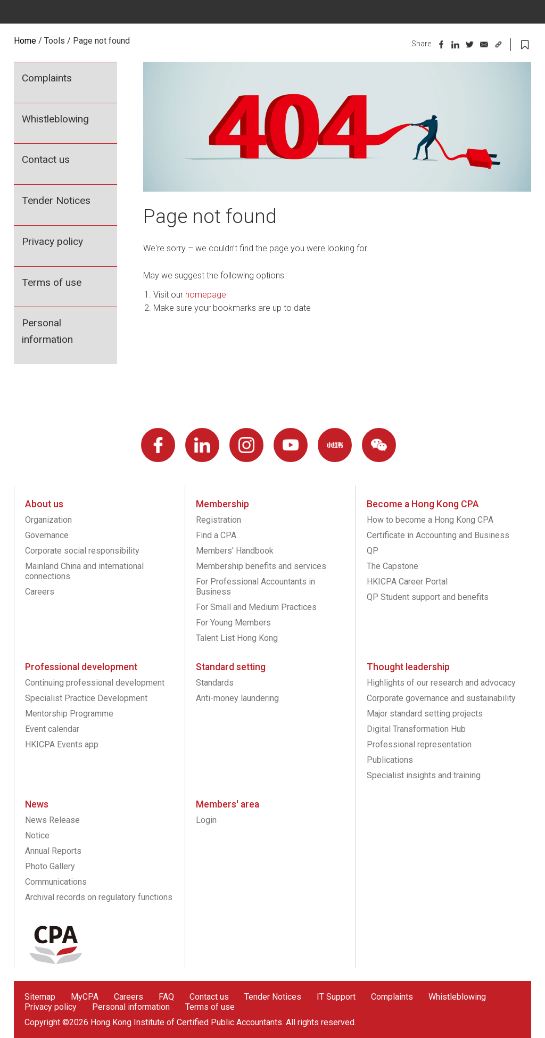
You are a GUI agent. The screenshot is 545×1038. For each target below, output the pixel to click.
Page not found (101, 41)
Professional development (81, 667)
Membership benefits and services (261, 566)
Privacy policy (52, 241)
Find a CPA (216, 535)
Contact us (46, 159)
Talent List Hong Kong (237, 638)
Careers (39, 592)
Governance (47, 535)
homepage (205, 295)
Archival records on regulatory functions (98, 897)
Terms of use (51, 282)
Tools (54, 41)
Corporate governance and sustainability (441, 698)
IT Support (336, 997)
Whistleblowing (55, 119)
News (36, 804)
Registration (218, 520)
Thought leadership (408, 667)
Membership (222, 504)
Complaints (47, 78)
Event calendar (52, 729)
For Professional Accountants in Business (255, 586)
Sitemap (39, 997)
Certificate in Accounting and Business (438, 535)
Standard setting (231, 667)
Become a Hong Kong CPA (423, 504)
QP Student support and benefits (428, 597)
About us (44, 504)
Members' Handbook (235, 551)
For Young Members (233, 622)
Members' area (227, 804)
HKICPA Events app (61, 744)
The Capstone (392, 566)
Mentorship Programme (69, 714)
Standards (215, 683)
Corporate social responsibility (82, 551)
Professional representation (419, 744)
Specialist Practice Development (86, 698)
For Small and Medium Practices (256, 607)
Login (206, 820)
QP (372, 551)
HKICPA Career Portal (407, 581)
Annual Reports (53, 851)
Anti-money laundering (237, 698)
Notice (37, 835)
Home (25, 41)
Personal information (47, 331)
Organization (48, 520)
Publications (390, 760)
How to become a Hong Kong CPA (430, 520)
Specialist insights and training (424, 775)
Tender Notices (56, 200)
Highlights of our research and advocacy (441, 683)
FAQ (166, 997)
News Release (52, 820)
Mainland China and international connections (84, 571)
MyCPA (84, 997)
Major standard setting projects (425, 714)
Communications (56, 882)
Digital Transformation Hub (416, 729)
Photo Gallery (50, 866)
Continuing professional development (94, 683)
